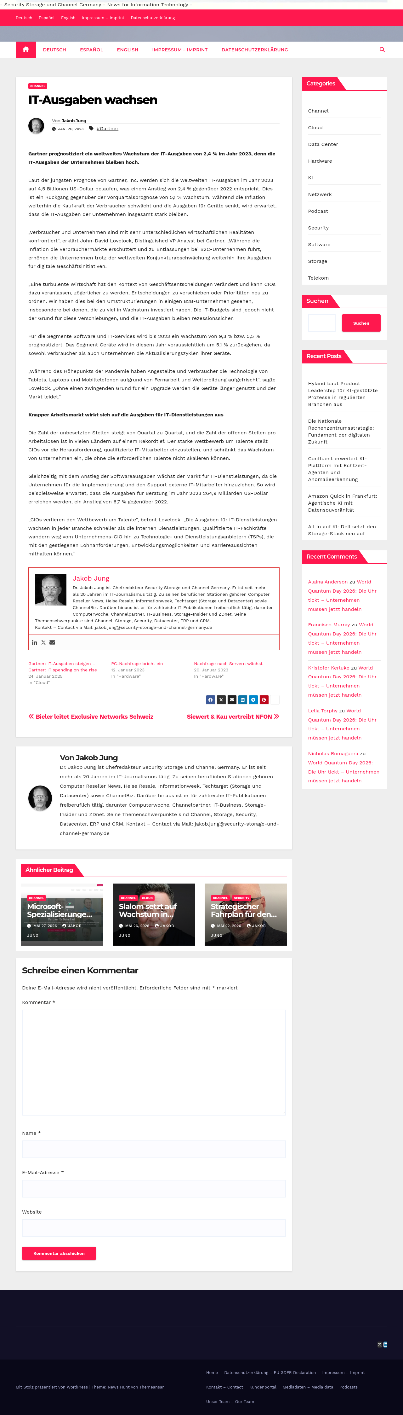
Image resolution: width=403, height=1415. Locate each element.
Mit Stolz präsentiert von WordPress (52, 1387)
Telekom (318, 278)
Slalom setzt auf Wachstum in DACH (147, 914)
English (68, 17)
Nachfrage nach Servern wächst (228, 663)
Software (319, 244)
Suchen (318, 301)
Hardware (320, 161)
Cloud (147, 898)
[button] (382, 50)
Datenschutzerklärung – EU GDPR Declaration (270, 1372)
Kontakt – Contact (224, 1387)
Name (31, 1133)
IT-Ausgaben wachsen (92, 99)
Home (212, 1372)
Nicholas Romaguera (333, 754)
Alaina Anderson (328, 582)
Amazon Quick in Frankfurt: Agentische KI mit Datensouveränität (342, 503)
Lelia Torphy (323, 711)
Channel (37, 86)
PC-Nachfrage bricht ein (137, 663)
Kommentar (38, 1002)
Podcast (318, 211)
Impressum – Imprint (103, 17)
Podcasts (349, 1387)
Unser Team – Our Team (230, 1401)
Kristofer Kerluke (328, 668)
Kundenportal (262, 1387)
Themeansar (151, 1387)
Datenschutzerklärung (153, 17)
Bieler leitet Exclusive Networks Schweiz (90, 716)
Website (32, 1212)
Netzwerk (320, 194)
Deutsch (24, 17)
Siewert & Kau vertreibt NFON (233, 716)
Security (242, 898)
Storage (317, 261)
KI (310, 178)
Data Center (323, 144)
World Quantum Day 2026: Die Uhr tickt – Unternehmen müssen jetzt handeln (344, 772)
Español (46, 17)
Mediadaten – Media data (308, 1387)
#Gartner (107, 128)
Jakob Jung (74, 121)
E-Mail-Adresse (43, 1172)
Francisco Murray (329, 625)
